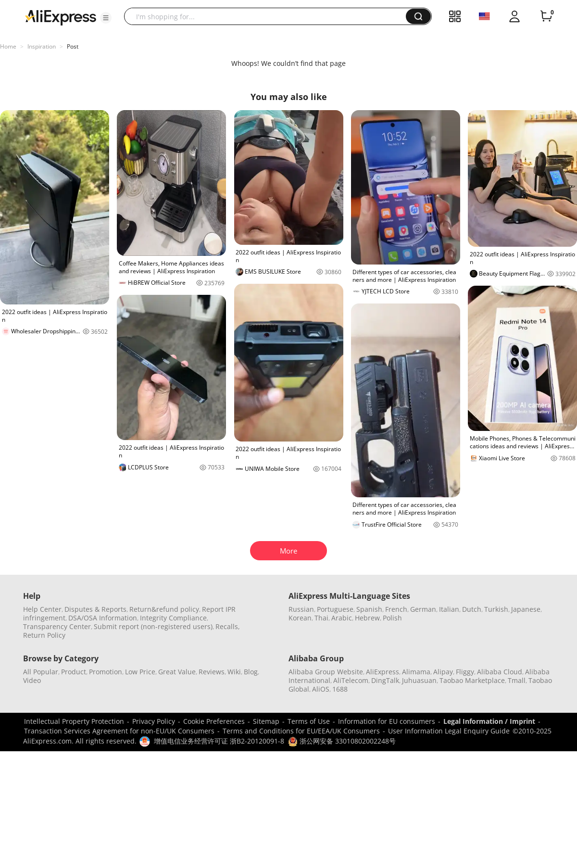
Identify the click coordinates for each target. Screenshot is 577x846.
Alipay (443, 671)
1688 (340, 689)
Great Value (177, 671)
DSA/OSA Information (102, 617)
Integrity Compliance (173, 617)
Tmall (517, 680)
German (423, 609)
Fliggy (465, 671)
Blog (251, 671)
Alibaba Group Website (325, 671)
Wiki (234, 671)
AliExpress (382, 671)
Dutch (471, 609)
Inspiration (41, 46)
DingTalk (385, 680)
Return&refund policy (164, 609)
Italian (449, 609)
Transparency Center (57, 626)
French (396, 609)
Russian (301, 609)
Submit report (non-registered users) (153, 626)
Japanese (525, 609)
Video (32, 680)
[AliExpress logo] (60, 16)
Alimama (416, 671)
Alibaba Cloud (499, 671)
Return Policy (44, 635)
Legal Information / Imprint (489, 721)
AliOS (320, 689)
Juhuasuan (419, 680)
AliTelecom (350, 680)
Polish (392, 617)
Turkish (496, 609)
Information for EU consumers (386, 721)
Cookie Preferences (214, 721)
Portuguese (335, 609)
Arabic (341, 617)
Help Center (42, 609)
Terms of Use (309, 721)
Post (72, 46)
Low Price (140, 671)
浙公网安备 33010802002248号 (342, 740)
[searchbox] (268, 16)
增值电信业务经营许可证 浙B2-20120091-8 (219, 740)
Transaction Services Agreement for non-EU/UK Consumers (119, 730)
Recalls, (227, 626)
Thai (321, 617)
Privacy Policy (153, 721)
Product (73, 671)
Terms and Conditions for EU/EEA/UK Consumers (301, 730)
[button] (106, 18)
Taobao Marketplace (472, 680)
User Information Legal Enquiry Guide (449, 730)
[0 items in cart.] (546, 16)
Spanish (369, 609)
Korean (300, 617)
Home (8, 46)
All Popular (40, 671)
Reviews (212, 671)
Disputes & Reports (95, 609)
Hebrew (367, 617)
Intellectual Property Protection (74, 721)
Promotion (105, 671)
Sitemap (266, 721)
